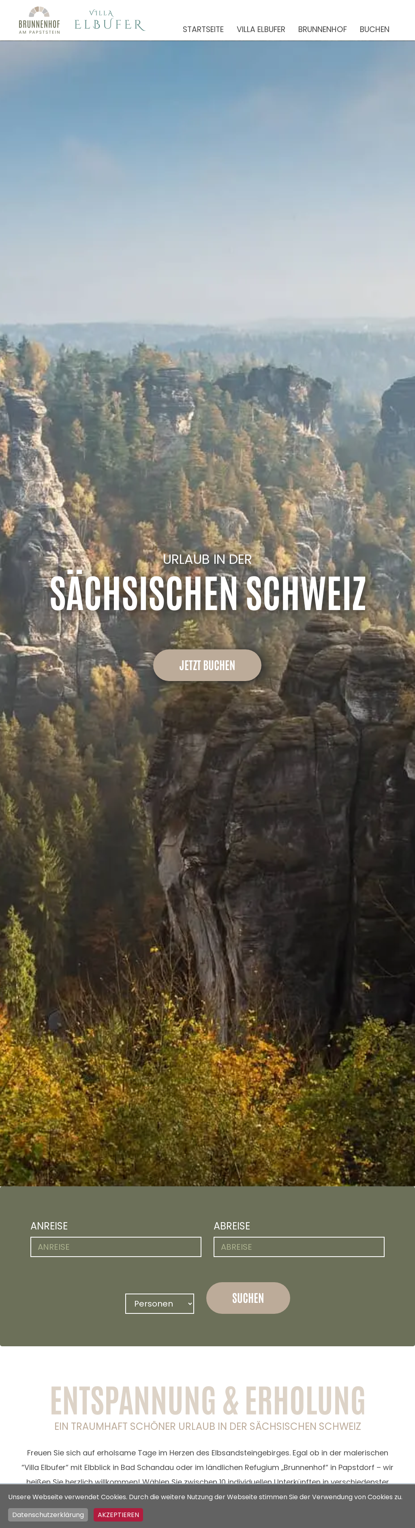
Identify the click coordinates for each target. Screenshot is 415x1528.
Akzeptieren (118, 1514)
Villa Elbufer (261, 29)
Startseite (203, 29)
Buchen (374, 29)
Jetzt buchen (207, 664)
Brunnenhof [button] (322, 29)
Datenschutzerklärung (48, 1514)
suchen (248, 1297)
